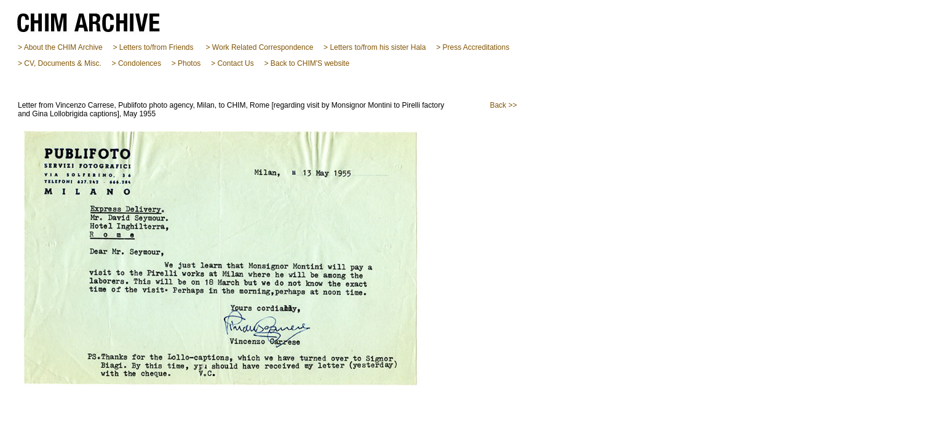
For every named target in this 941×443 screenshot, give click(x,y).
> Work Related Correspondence (260, 47)
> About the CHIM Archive (60, 47)
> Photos (186, 63)
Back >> (503, 105)
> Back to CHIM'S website (306, 63)
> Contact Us (232, 63)
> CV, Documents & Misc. (59, 63)
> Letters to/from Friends (153, 47)
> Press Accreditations (472, 47)
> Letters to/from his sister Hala (375, 47)
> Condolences (136, 63)
